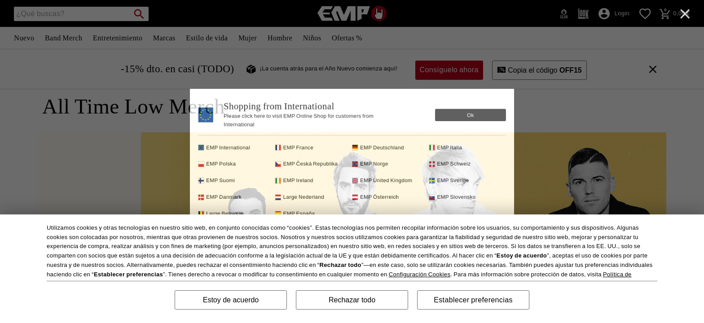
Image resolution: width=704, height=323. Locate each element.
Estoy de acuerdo (231, 300)
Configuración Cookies (420, 274)
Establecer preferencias (473, 300)
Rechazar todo (352, 300)
